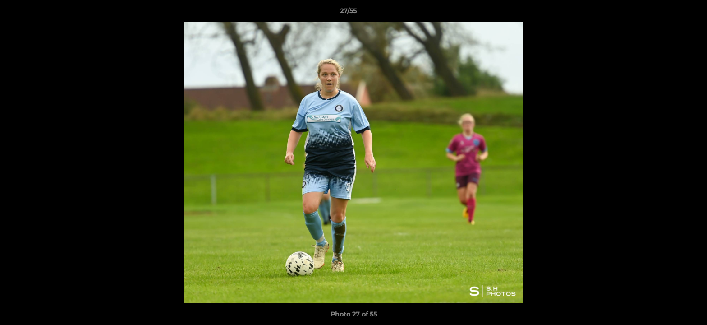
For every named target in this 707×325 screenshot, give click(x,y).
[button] (669, 13)
